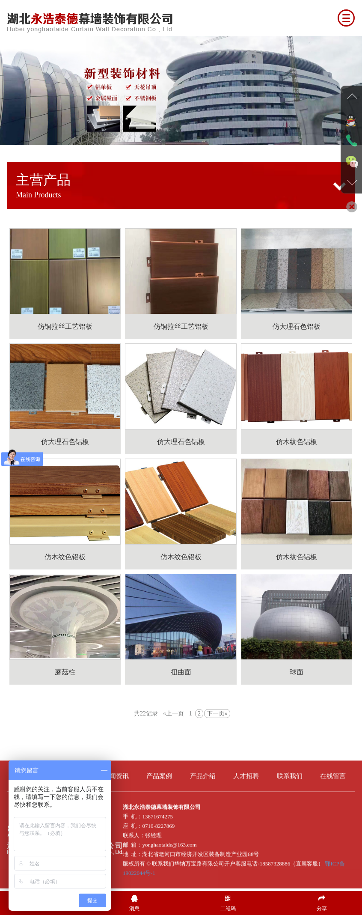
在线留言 (333, 771)
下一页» (217, 713)
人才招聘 (246, 771)
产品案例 (159, 771)
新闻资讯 (116, 771)
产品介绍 (203, 771)
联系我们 (290, 771)
